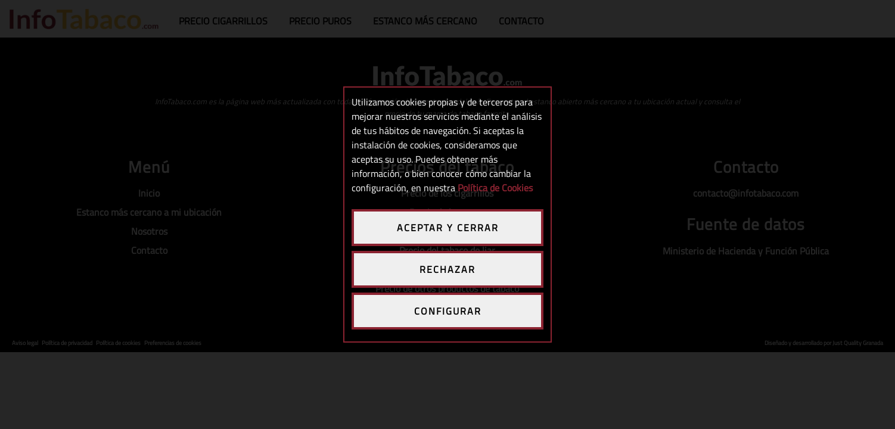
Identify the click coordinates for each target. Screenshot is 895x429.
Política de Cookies (495, 188)
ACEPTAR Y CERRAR (448, 227)
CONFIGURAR (447, 311)
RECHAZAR (447, 269)
